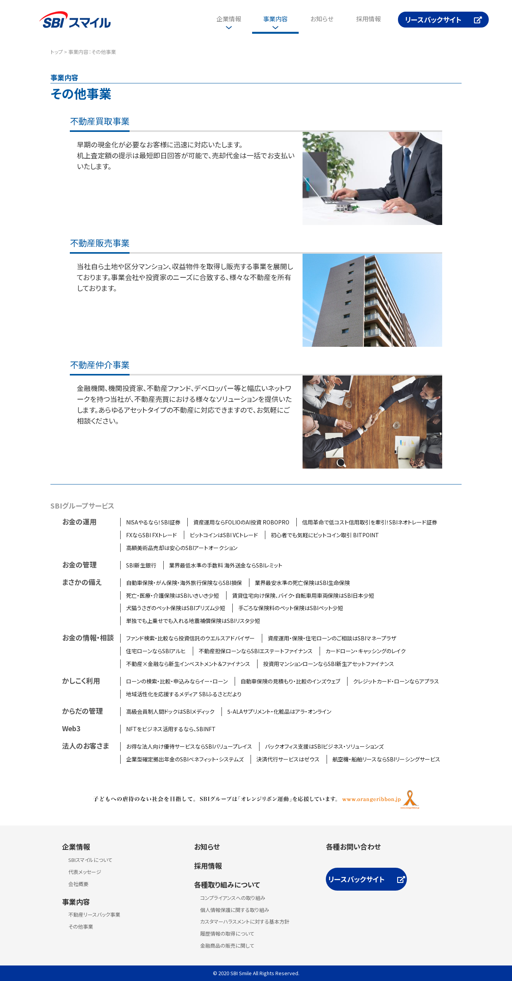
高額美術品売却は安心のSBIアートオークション (181, 548)
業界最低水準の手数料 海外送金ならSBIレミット (225, 565)
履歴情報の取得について (227, 933)
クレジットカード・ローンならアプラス (396, 681)
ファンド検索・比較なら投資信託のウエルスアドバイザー (190, 638)
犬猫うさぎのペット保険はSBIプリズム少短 (175, 608)
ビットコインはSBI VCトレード (224, 535)
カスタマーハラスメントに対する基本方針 (244, 921)
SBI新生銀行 (141, 565)
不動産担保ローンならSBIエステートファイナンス (256, 651)
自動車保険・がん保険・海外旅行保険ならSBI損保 (184, 583)
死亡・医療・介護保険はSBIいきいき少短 (172, 595)
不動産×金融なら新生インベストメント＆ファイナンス (188, 664)
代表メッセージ (84, 871)
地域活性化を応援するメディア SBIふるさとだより (184, 694)
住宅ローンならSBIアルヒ (156, 651)
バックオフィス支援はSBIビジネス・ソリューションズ (324, 746)
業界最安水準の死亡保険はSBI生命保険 (302, 583)
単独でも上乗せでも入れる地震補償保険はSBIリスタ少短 (193, 621)
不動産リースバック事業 (94, 914)
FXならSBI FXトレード (151, 535)
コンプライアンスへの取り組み (232, 897)
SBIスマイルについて (90, 859)
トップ (56, 51)
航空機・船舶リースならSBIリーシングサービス (386, 759)
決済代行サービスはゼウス (288, 759)
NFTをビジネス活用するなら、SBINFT (171, 729)
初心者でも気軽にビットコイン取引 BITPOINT (325, 535)
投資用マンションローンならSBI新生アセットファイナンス (328, 664)
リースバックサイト (433, 19)
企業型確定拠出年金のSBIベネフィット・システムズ (185, 759)
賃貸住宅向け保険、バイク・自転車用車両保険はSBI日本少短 (303, 595)
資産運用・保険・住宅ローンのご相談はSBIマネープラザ (332, 638)
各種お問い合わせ (353, 846)
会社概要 (78, 884)
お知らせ (322, 18)
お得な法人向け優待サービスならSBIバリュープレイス (189, 746)
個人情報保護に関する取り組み (234, 910)
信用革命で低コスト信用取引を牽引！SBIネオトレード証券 (369, 522)
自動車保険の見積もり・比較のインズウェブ (290, 681)
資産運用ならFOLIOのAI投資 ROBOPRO (241, 522)
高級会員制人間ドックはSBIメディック (170, 711)
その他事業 (80, 926)
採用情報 (368, 18)
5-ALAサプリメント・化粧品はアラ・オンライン (279, 711)
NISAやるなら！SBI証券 (153, 522)
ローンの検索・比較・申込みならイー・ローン (177, 681)
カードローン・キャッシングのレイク (365, 651)
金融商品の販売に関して (227, 945)
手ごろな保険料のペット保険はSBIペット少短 (290, 608)
